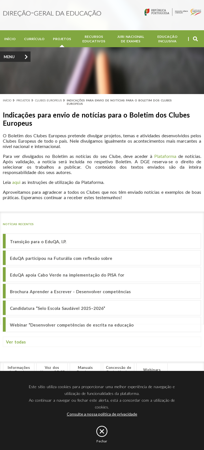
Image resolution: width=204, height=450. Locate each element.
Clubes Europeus (48, 100)
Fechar (101, 441)
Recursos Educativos (93, 38)
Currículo (34, 39)
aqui (16, 182)
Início (10, 39)
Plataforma (165, 156)
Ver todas (16, 341)
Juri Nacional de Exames (130, 38)
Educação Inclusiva (167, 38)
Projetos (62, 39)
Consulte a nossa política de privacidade (102, 414)
